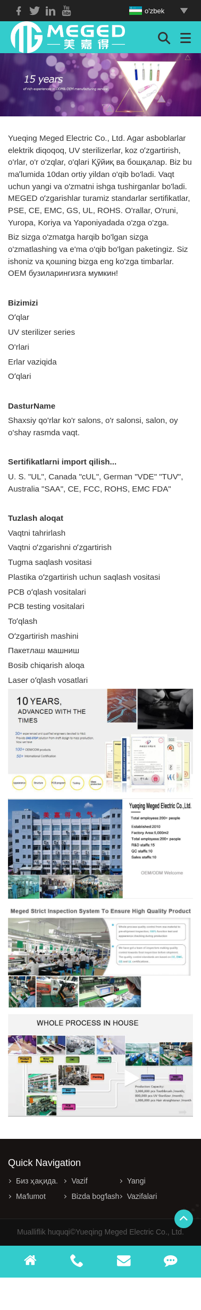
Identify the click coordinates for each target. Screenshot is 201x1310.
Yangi (136, 1181)
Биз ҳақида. (37, 1181)
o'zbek (146, 11)
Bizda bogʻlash (95, 1196)
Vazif (79, 1181)
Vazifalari (142, 1196)
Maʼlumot (31, 1196)
